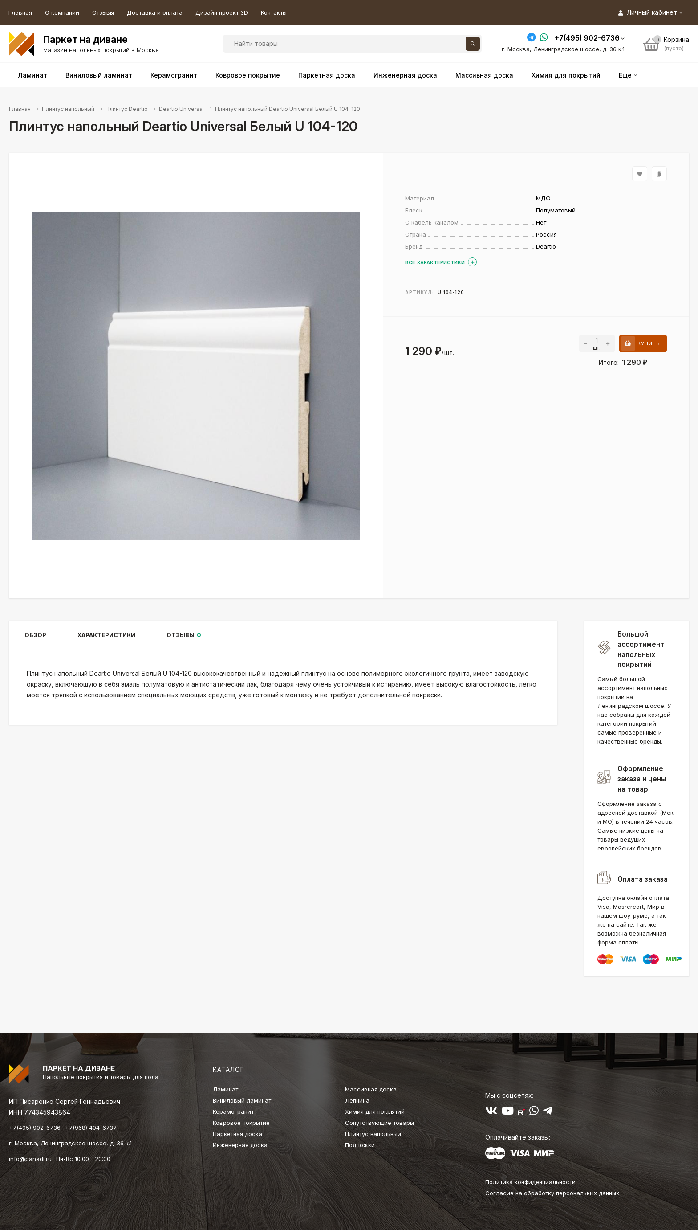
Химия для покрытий (375, 1111)
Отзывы (103, 12)
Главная (20, 12)
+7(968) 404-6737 (91, 1127)
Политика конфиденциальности (530, 1181)
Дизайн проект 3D (221, 12)
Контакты (274, 12)
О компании (62, 12)
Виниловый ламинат (242, 1100)
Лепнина (357, 1100)
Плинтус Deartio (127, 109)
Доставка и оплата (155, 12)
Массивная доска (371, 1089)
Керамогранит (233, 1111)
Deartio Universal (181, 109)
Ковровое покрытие (241, 1122)
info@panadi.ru (30, 1158)
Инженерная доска (240, 1144)
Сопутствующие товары (379, 1122)
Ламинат (225, 1089)
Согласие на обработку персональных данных (552, 1193)
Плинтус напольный (68, 109)
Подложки (360, 1144)
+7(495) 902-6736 (587, 37)
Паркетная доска (237, 1133)
